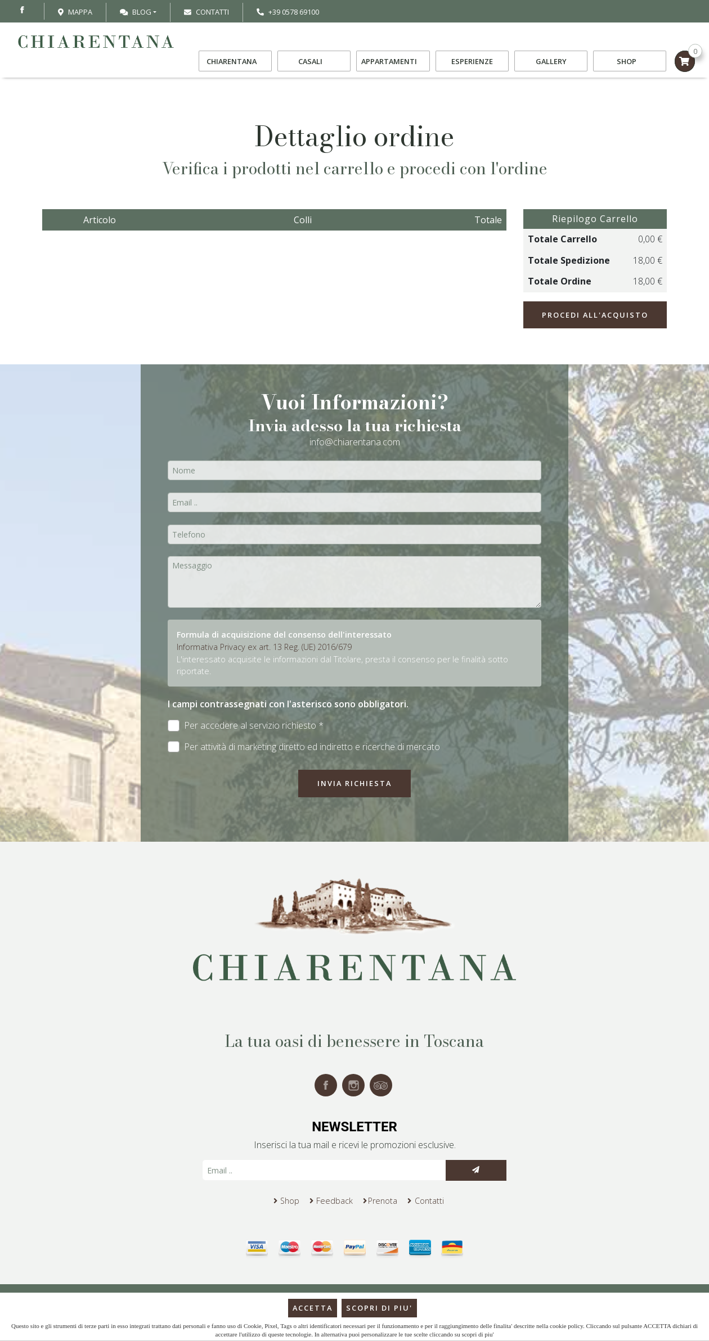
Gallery (551, 61)
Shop (630, 61)
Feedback (334, 1200)
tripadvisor (381, 1085)
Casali (314, 61)
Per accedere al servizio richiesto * (246, 726)
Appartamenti (393, 61)
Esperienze (472, 61)
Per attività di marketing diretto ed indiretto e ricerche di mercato (304, 747)
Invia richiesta (354, 783)
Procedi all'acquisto (595, 315)
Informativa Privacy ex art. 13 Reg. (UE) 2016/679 (264, 647)
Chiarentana (235, 61)
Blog (135, 12)
